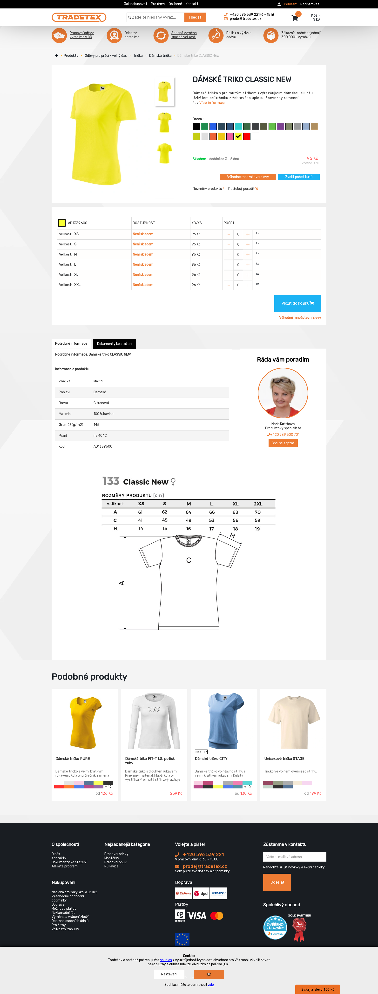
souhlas (166, 960)
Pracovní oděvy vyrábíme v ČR (82, 35)
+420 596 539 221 (199, 854)
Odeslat (277, 882)
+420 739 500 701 (283, 435)
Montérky (111, 858)
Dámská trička (160, 56)
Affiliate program (65, 866)
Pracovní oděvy (116, 854)
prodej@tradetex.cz (201, 866)
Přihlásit (290, 4)
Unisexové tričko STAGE (284, 759)
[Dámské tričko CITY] (224, 719)
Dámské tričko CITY (211, 759)
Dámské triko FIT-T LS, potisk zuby (150, 761)
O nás (56, 854)
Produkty (71, 56)
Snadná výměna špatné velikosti (184, 35)
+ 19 (108, 786)
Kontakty (59, 858)
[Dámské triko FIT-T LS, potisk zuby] (154, 719)
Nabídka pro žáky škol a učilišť (74, 892)
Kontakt (192, 4)
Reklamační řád (63, 913)
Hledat (195, 17)
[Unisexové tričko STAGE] (293, 719)
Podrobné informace (71, 344)
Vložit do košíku (298, 303)
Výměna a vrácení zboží (70, 917)
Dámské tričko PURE (72, 759)
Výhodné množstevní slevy (248, 177)
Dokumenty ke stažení (114, 344)
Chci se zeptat (283, 443)
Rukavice (111, 866)
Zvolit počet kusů (298, 177)
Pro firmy (158, 4)
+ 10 (247, 786)
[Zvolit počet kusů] (238, 234)
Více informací (212, 103)
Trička (138, 56)
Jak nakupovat (135, 4)
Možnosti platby (64, 909)
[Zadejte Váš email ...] (295, 857)
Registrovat (309, 4)
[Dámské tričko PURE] (84, 719)
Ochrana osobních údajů (70, 921)
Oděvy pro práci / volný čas (106, 56)
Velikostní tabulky (65, 929)
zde (211, 985)
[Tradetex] (79, 15)
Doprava (58, 904)
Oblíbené (175, 4)
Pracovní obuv (115, 862)
